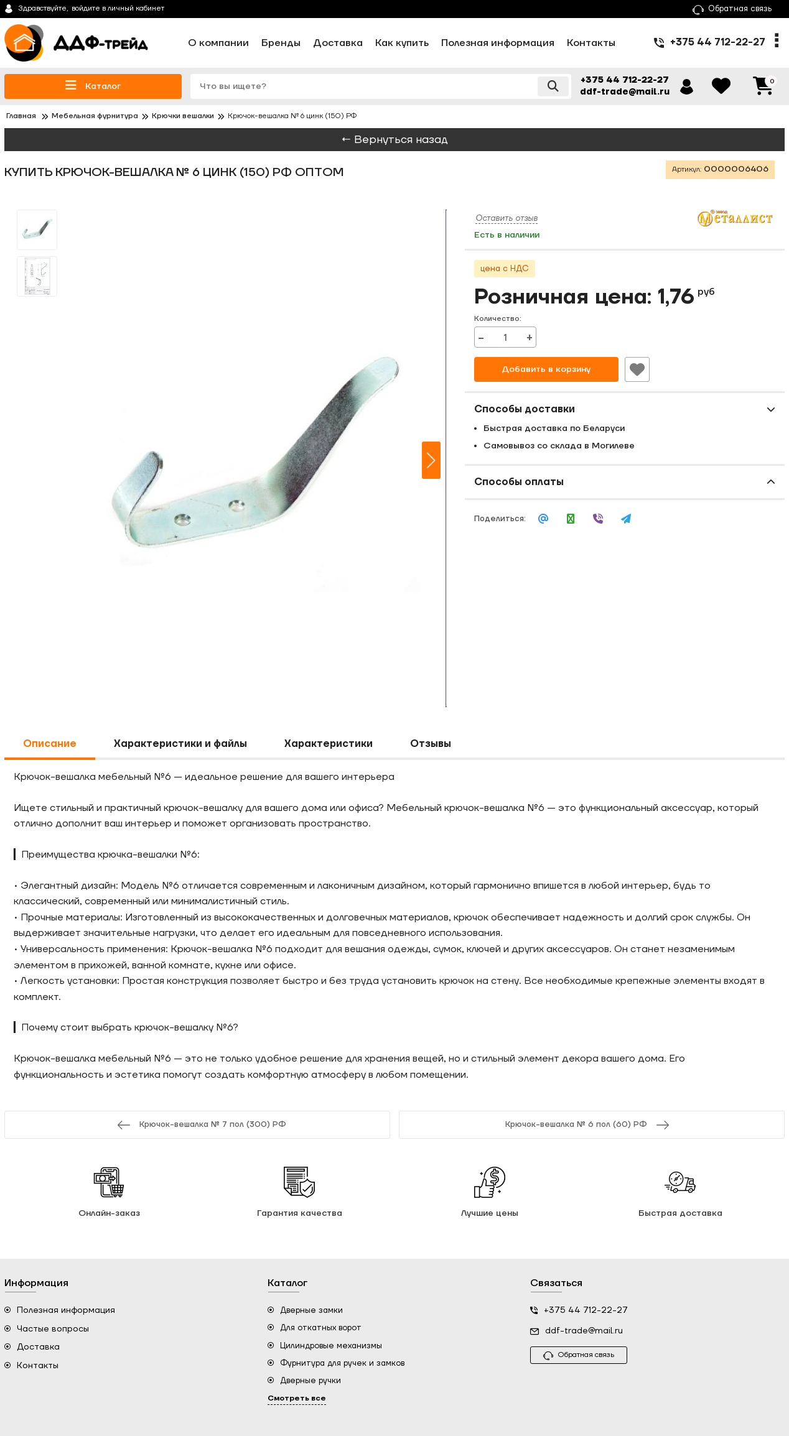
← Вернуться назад (394, 139)
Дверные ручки (310, 1381)
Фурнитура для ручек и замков (342, 1363)
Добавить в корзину (546, 369)
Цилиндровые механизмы (331, 1346)
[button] (431, 460)
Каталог (93, 85)
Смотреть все (297, 1398)
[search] (380, 86)
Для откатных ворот (321, 1328)
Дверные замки (311, 1310)
